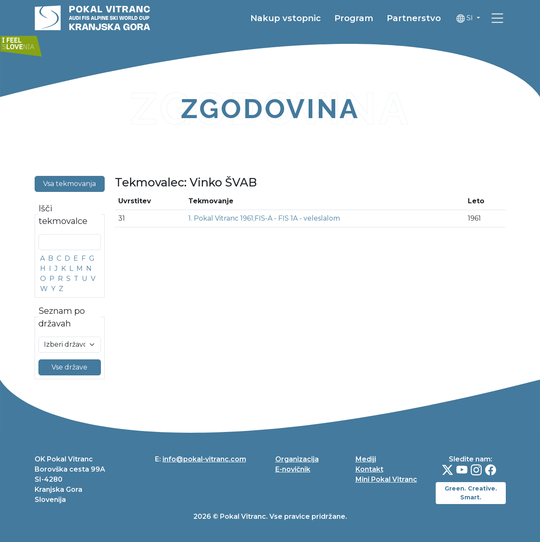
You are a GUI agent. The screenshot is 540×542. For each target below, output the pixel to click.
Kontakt (369, 469)
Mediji (365, 459)
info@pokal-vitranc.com (204, 459)
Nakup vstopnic (285, 19)
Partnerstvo (414, 19)
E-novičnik (292, 469)
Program (353, 19)
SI (465, 19)
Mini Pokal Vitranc (386, 479)
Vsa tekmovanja (69, 184)
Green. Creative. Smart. (471, 493)
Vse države (69, 367)
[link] (497, 19)
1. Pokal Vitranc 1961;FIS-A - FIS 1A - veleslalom (264, 218)
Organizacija (297, 459)
